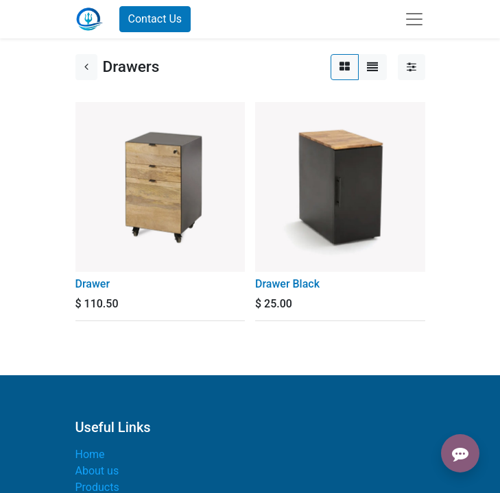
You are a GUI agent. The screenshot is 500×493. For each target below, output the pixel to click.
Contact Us (155, 18)
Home (90, 454)
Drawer (92, 283)
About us (97, 470)
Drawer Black (287, 283)
